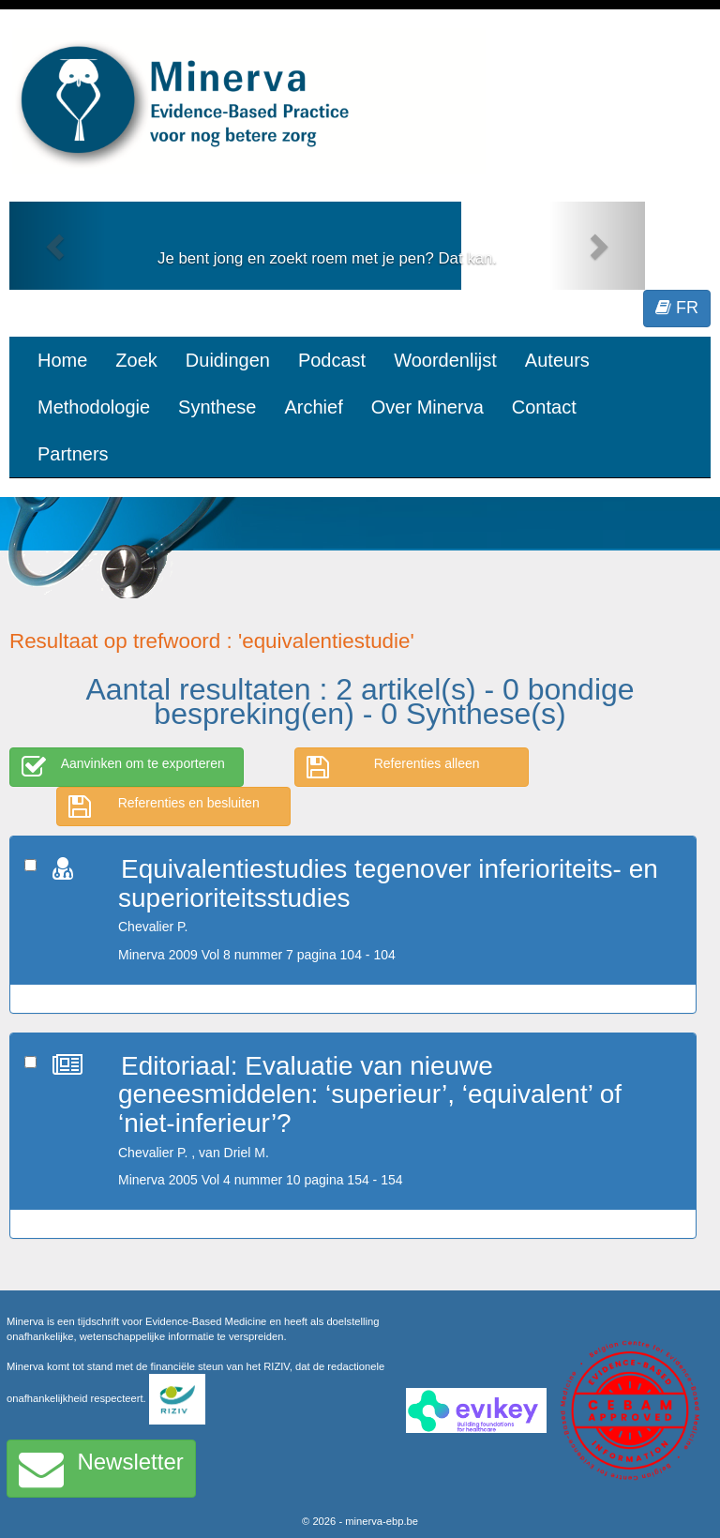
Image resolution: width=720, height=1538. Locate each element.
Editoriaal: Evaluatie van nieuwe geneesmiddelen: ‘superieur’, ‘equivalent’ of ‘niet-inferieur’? (370, 1094)
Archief (313, 407)
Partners (73, 454)
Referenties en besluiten (164, 806)
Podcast (332, 360)
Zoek (136, 360)
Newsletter (101, 1468)
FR (676, 307)
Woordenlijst (445, 360)
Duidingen (228, 360)
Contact (544, 407)
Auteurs (557, 360)
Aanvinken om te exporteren (123, 767)
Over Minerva (427, 407)
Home (62, 360)
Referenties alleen (393, 767)
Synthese (217, 407)
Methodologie (94, 407)
